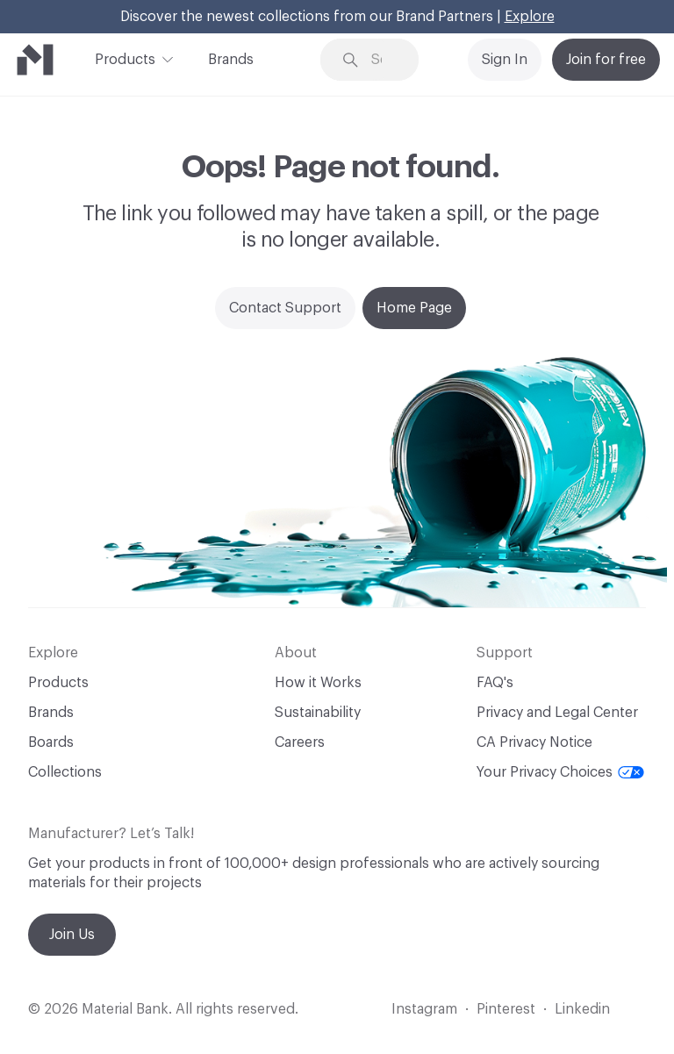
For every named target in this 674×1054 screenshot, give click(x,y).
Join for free (606, 60)
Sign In (504, 60)
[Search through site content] (382, 60)
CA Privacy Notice (534, 742)
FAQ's (495, 683)
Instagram (424, 1009)
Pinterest (506, 1009)
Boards (51, 742)
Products (125, 58)
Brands (231, 60)
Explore (530, 17)
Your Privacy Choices (560, 772)
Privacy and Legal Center (557, 713)
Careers (300, 742)
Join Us (72, 935)
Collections (65, 772)
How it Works (318, 683)
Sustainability (318, 713)
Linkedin (582, 1009)
